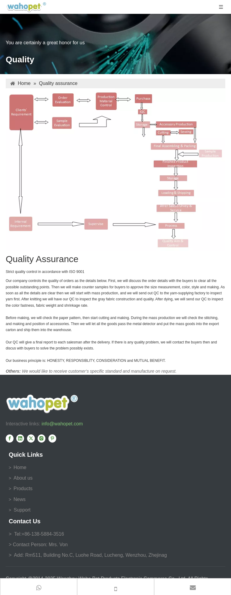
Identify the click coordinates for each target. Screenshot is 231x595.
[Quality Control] (115, 169)
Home (20, 467)
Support (21, 509)
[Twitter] (31, 438)
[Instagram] (41, 438)
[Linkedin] (20, 438)
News (20, 499)
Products (23, 488)
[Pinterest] (52, 438)
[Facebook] (10, 438)
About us (23, 478)
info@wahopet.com (62, 423)
